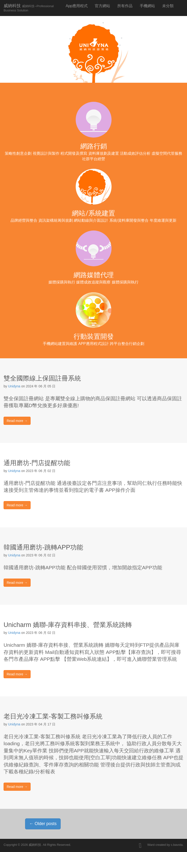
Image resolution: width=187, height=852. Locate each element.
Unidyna (14, 386)
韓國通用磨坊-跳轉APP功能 (43, 547)
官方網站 (102, 6)
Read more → (17, 421)
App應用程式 (77, 6)
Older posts (43, 823)
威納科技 (29, 7)
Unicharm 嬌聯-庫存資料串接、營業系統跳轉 (68, 624)
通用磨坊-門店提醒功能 (37, 463)
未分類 (168, 6)
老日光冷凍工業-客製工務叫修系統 (53, 716)
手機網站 (147, 6)
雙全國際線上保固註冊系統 (42, 378)
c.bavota (176, 845)
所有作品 (125, 6)
